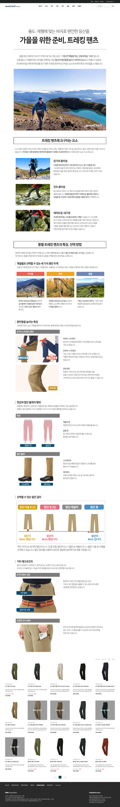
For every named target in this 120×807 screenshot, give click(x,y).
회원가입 (97, 1)
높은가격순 (97, 659)
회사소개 (7, 785)
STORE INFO (50, 785)
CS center (58, 785)
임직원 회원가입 (14, 785)
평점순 (113, 659)
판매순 (109, 659)
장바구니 (102, 1)
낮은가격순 (104, 659)
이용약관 (32, 785)
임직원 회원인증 (24, 785)
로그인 (92, 1)
